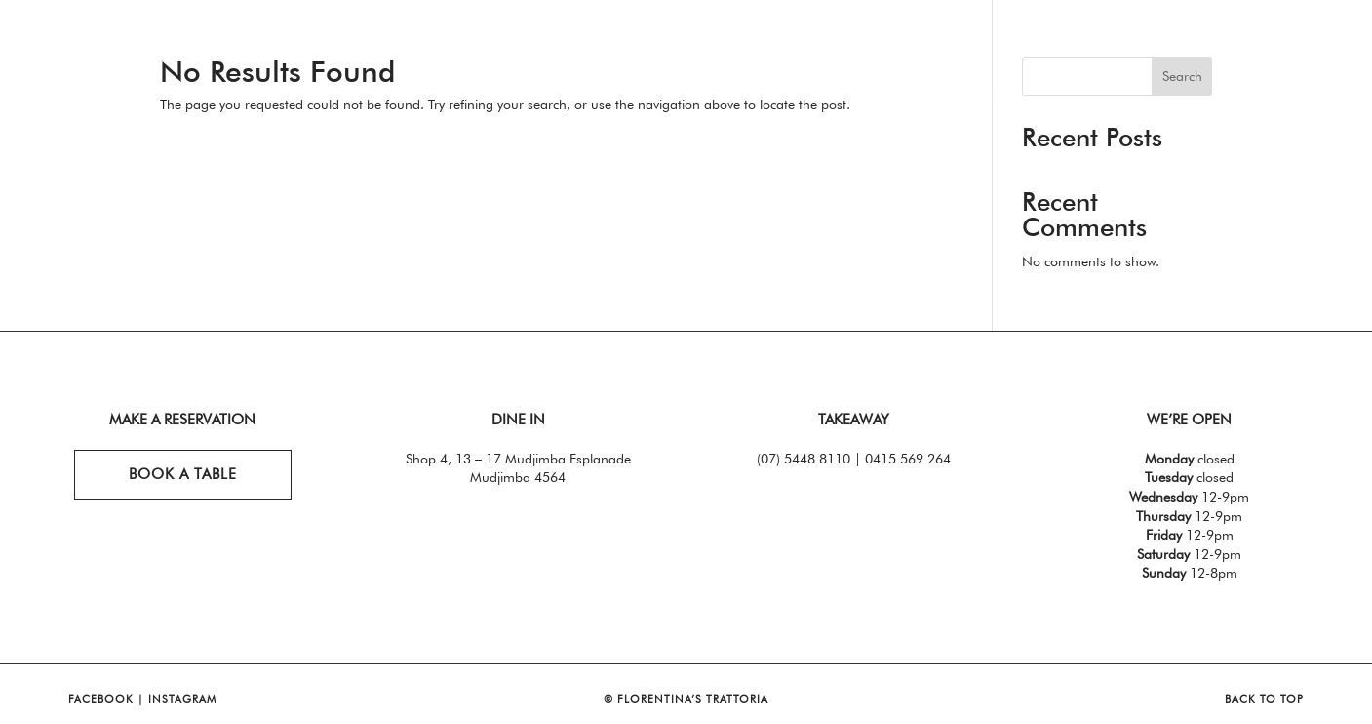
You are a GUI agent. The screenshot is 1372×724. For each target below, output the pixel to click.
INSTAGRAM (182, 698)
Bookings (1218, 48)
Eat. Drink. (152, 48)
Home (39, 48)
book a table (183, 474)
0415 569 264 (908, 458)
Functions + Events (984, 48)
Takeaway (414, 48)
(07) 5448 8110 (803, 458)
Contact (1326, 48)
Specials (295, 48)
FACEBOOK (101, 698)
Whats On (1126, 48)
